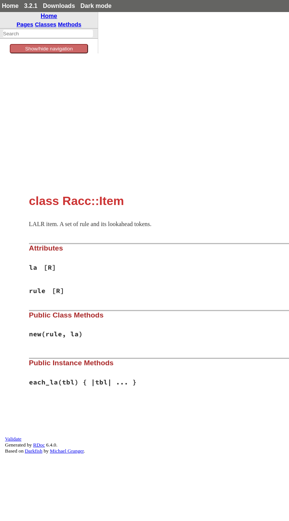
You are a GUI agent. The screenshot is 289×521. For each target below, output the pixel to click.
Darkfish (34, 451)
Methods (69, 24)
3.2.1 (31, 6)
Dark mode (96, 6)
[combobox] (48, 33)
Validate (13, 439)
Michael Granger (67, 451)
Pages (25, 24)
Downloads (59, 6)
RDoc (39, 445)
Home (10, 6)
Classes (45, 24)
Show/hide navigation (49, 49)
